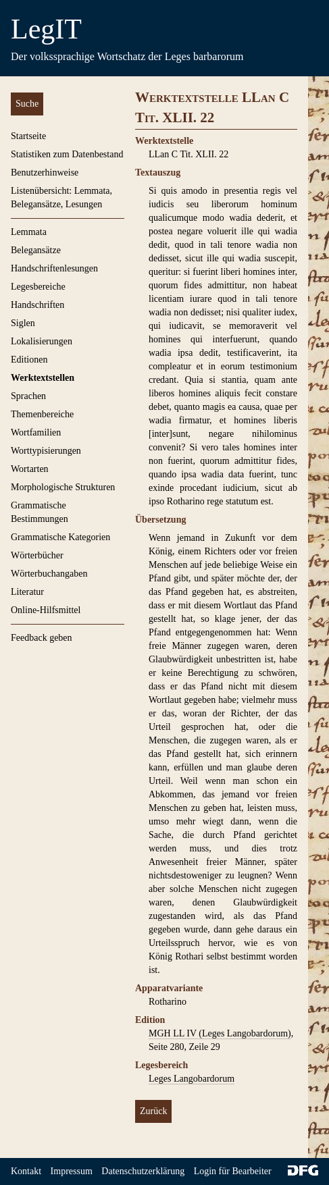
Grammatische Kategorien (60, 537)
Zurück (153, 1111)
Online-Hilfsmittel (45, 610)
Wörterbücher (37, 555)
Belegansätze (36, 250)
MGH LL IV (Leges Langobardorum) (220, 1033)
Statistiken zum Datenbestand (67, 154)
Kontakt (26, 1171)
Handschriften (37, 305)
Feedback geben (41, 638)
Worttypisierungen (46, 451)
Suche (27, 104)
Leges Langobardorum (191, 1079)
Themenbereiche (42, 414)
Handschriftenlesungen (54, 268)
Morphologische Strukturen (63, 487)
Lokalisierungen (41, 341)
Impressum (72, 1171)
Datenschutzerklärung (142, 1171)
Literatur (27, 592)
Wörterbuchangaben (49, 574)
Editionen (29, 359)
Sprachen (28, 396)
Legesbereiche (38, 287)
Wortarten (30, 469)
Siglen (23, 323)
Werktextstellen (42, 378)
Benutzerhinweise (44, 172)
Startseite (28, 136)
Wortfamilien (36, 432)
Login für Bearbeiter (233, 1171)
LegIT (46, 29)
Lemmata (29, 232)
